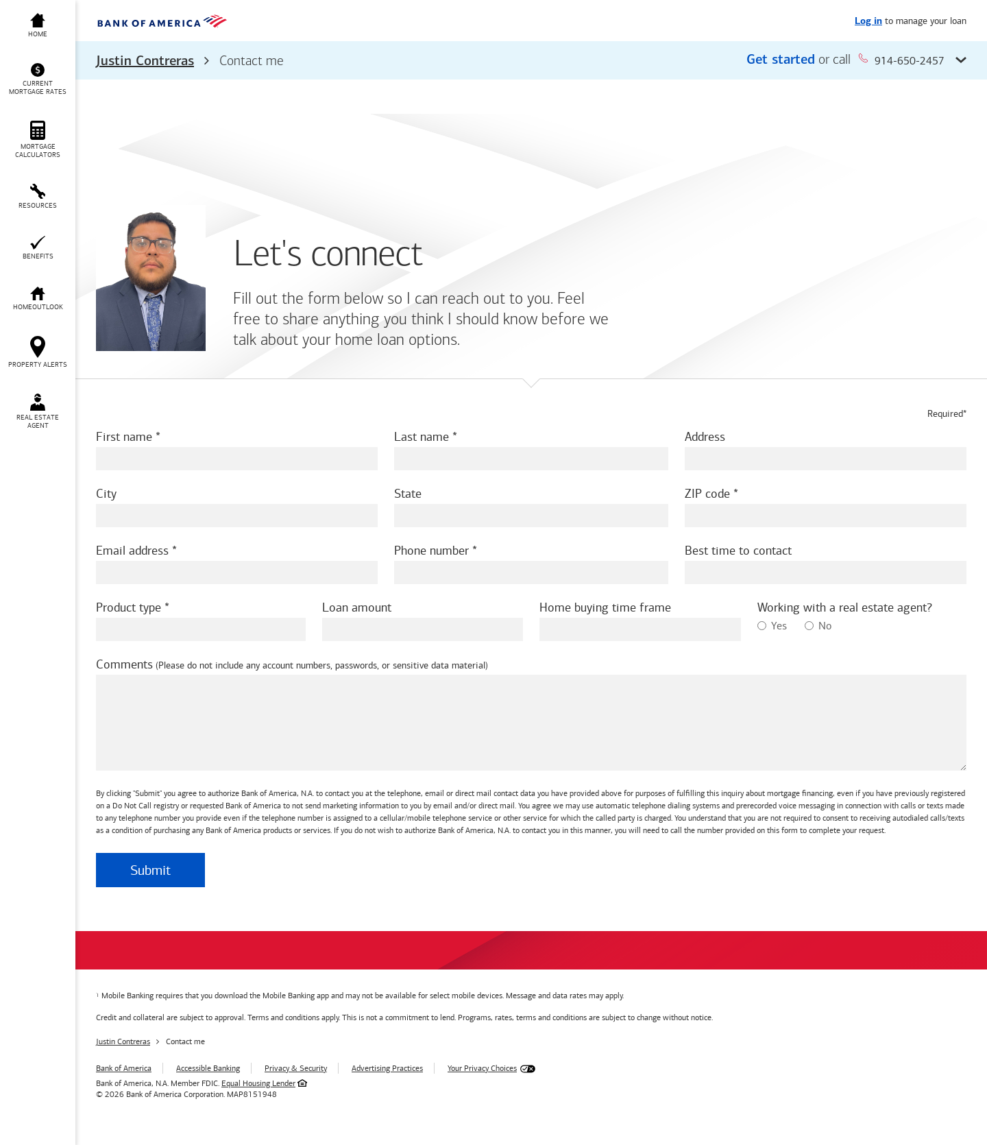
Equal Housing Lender (258, 1083)
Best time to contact (738, 550)
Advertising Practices (387, 1068)
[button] (531, 60)
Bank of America (123, 1068)
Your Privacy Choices (482, 1068)
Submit (150, 870)
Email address (132, 550)
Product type (128, 607)
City (106, 494)
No (818, 625)
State (408, 494)
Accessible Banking (208, 1068)
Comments (124, 664)
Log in (868, 21)
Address (705, 437)
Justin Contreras (145, 62)
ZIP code (707, 494)
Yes (772, 625)
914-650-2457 (901, 60)
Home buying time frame (605, 607)
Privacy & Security (296, 1068)
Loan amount (356, 607)
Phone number (431, 550)
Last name (421, 437)
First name (124, 437)
